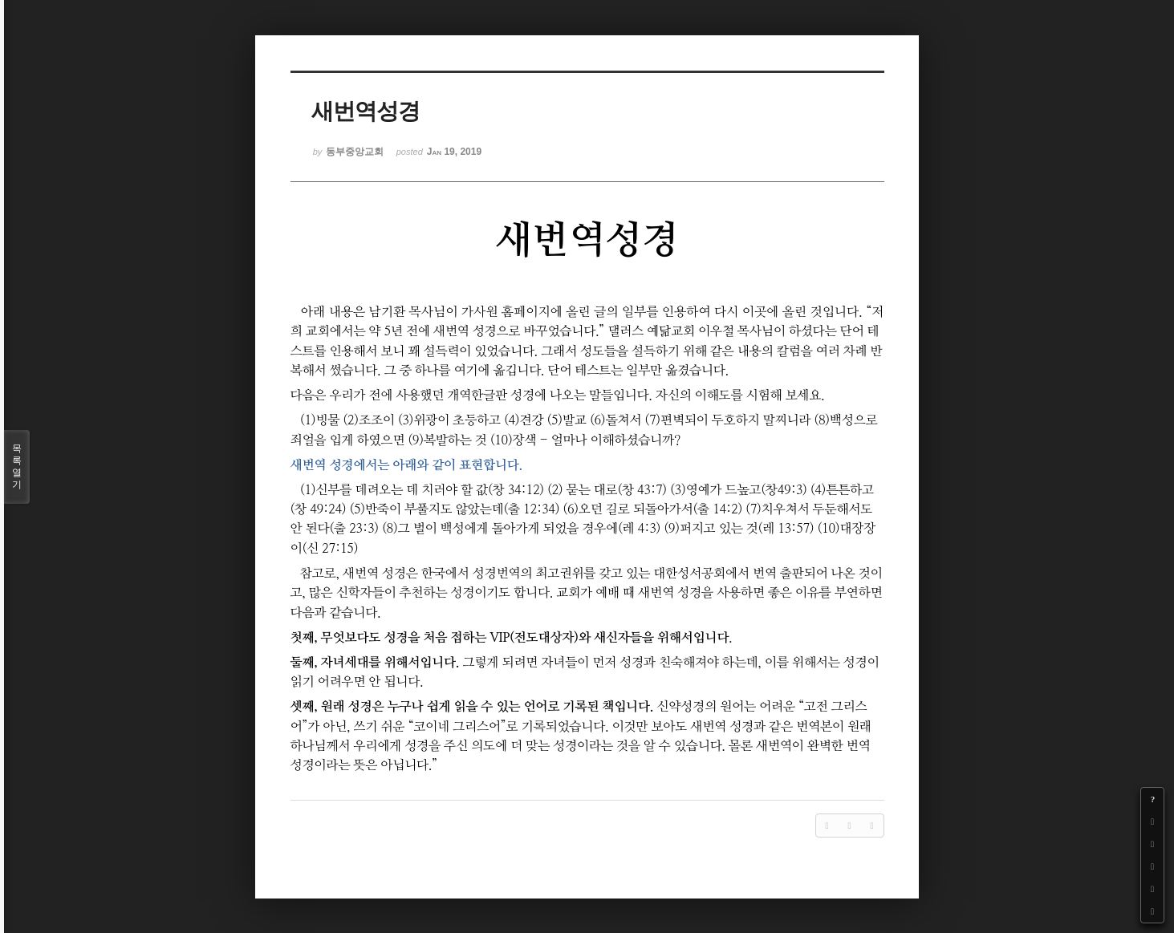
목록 (17, 467)
